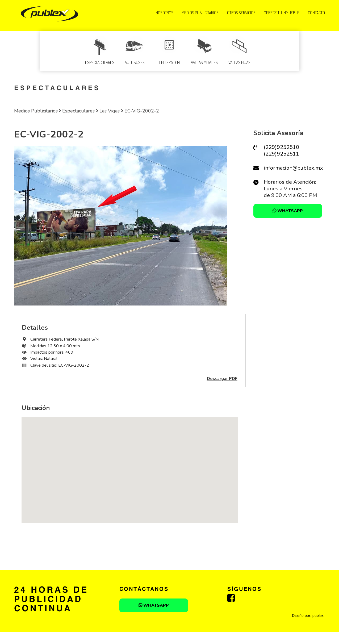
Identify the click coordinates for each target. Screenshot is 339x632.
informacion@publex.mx (293, 167)
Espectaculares (78, 111)
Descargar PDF (222, 379)
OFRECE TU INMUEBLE (281, 12)
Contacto (316, 12)
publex (318, 616)
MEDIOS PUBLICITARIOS (200, 12)
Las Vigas (109, 111)
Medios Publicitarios (36, 111)
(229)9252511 (281, 153)
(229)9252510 (281, 147)
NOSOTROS (164, 12)
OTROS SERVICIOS (241, 12)
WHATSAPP (288, 211)
